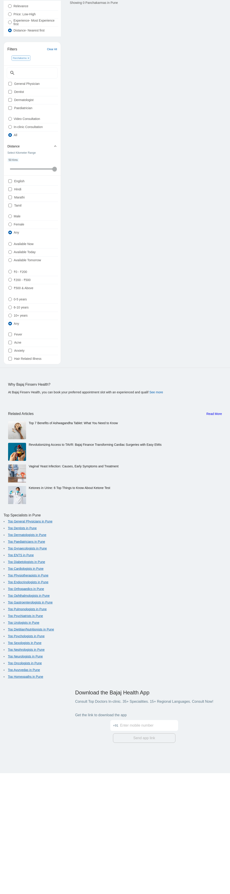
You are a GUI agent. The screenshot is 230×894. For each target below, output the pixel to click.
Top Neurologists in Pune (25, 778)
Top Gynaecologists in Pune (27, 670)
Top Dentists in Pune (22, 650)
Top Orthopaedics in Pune (26, 711)
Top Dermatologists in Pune (27, 657)
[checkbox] (10, 107)
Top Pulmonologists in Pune (27, 731)
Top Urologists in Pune (23, 745)
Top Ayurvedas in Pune (24, 792)
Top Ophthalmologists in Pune (29, 718)
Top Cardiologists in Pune (26, 691)
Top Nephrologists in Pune (26, 772)
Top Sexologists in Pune (24, 765)
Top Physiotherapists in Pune (28, 697)
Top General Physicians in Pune (30, 643)
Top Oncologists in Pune (25, 785)
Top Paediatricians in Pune (26, 664)
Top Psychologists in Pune (26, 758)
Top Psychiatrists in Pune (25, 738)
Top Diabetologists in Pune (26, 684)
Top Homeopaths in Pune (25, 799)
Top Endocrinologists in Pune (28, 704)
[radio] (9, 16)
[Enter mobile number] (149, 843)
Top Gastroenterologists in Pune (30, 724)
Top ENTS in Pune (21, 677)
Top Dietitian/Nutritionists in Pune (31, 751)
